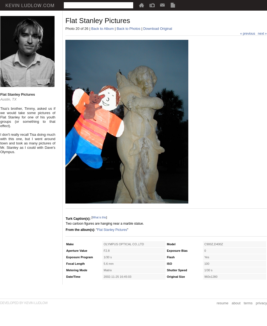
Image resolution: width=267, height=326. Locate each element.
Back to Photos (128, 29)
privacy (261, 303)
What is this (99, 217)
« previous (247, 33)
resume (222, 303)
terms (248, 303)
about (236, 303)
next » (262, 33)
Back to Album (102, 29)
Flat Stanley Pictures (112, 230)
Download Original (157, 29)
